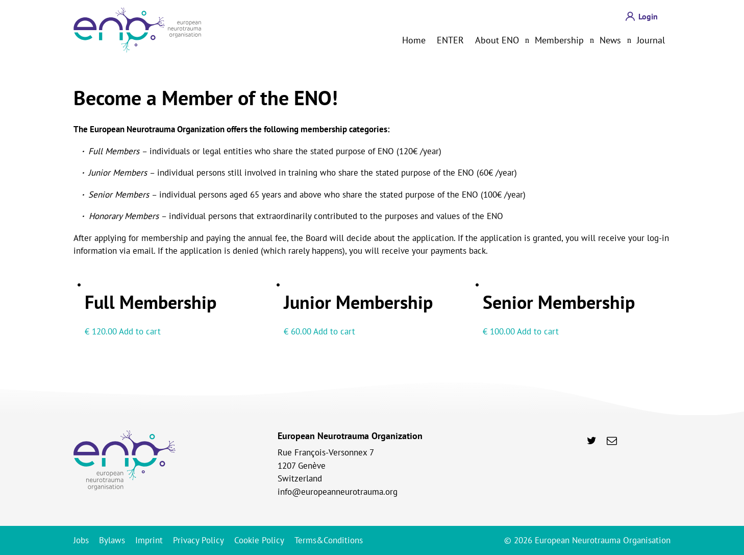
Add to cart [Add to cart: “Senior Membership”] (538, 331)
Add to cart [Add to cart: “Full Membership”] (140, 331)
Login (648, 16)
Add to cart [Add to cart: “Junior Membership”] (334, 331)
